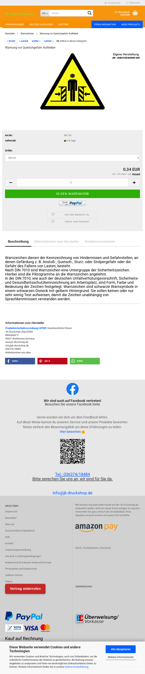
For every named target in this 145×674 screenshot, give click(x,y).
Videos (8, 581)
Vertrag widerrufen (25, 589)
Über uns (9, 524)
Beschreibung (18, 241)
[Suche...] (44, 13)
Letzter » (49, 41)
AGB (7, 537)
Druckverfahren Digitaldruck (20, 530)
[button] (10, 182)
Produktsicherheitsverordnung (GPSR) (25, 328)
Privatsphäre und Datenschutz (21, 568)
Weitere (63, 24)
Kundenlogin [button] (113, 3)
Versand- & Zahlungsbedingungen (23, 556)
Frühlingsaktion (105, 24)
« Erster (11, 41)
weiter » (36, 41)
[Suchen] (89, 13)
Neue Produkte (130, 24)
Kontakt (9, 543)
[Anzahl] (72, 182)
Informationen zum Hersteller (56, 241)
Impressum (11, 511)
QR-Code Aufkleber (41, 24)
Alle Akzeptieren (121, 649)
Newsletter (11, 517)
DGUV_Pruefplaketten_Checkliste (93, 547)
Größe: (9, 150)
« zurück (23, 41)
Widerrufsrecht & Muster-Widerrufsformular (28, 562)
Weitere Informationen (121, 657)
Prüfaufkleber (14, 24)
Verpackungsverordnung (18, 549)
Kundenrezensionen (100, 241)
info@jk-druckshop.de (72, 493)
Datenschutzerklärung (76, 666)
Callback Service (14, 575)
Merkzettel (133, 3)
